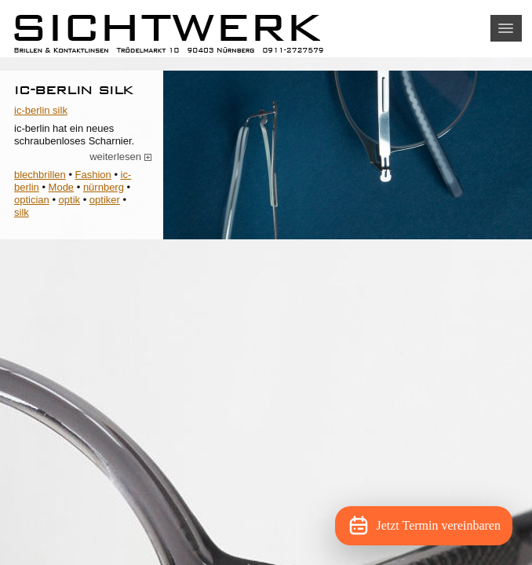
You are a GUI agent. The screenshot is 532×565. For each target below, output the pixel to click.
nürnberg (103, 187)
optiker (104, 200)
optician (31, 200)
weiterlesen (120, 157)
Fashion (93, 174)
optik (69, 200)
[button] (506, 28)
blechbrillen (40, 174)
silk (21, 212)
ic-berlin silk (73, 89)
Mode (62, 187)
